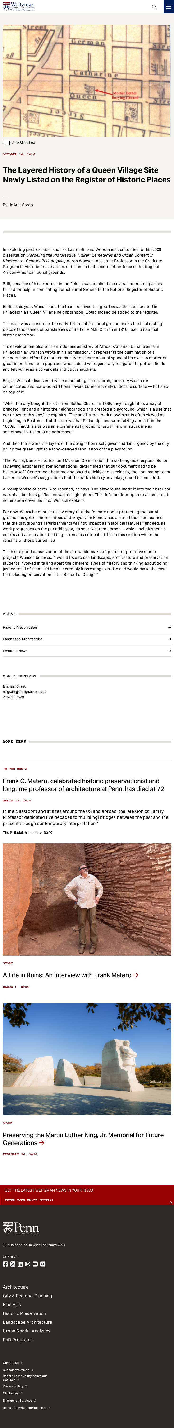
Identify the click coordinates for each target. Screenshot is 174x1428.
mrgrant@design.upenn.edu (24, 692)
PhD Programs (18, 1339)
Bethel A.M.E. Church (93, 329)
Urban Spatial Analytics (26, 1331)
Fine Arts (12, 1304)
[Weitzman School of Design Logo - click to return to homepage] (19, 6)
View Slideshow (19, 142)
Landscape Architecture (22, 639)
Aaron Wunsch (80, 261)
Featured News (15, 651)
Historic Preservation (20, 627)
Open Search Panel (154, 6)
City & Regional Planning (27, 1296)
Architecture (15, 1287)
